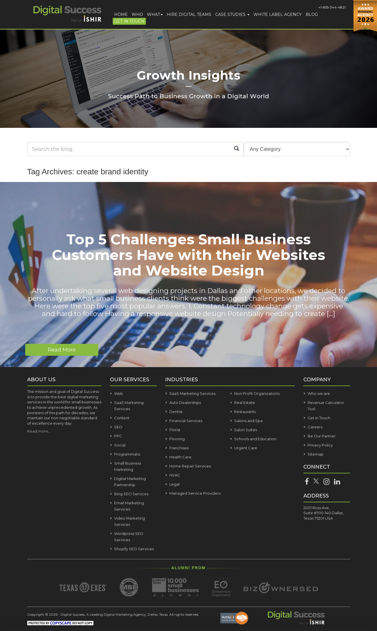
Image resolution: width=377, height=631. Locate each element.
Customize (323, 593)
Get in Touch (129, 21)
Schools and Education (255, 439)
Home (121, 14)
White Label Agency (278, 14)
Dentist (176, 411)
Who (137, 14)
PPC (118, 436)
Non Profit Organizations (257, 393)
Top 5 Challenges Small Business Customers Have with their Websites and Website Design (188, 255)
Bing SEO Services (131, 494)
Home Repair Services (190, 466)
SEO (118, 427)
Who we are (319, 393)
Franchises (179, 448)
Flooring (177, 439)
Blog (312, 14)
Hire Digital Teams (189, 14)
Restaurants (245, 411)
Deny (323, 610)
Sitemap (315, 454)
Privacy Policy (320, 445)
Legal (174, 484)
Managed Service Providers (195, 493)
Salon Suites (245, 429)
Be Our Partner (322, 436)
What (155, 14)
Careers (315, 427)
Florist (174, 429)
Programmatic (127, 454)
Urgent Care (245, 448)
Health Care (180, 457)
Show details (90, 619)
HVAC (174, 475)
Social (119, 445)
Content (121, 418)
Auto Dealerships (185, 402)
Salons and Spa (248, 420)
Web (118, 393)
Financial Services (185, 420)
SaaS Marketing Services (192, 393)
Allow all (322, 577)
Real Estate (244, 402)
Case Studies (232, 14)
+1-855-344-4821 (332, 7)
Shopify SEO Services (134, 549)
